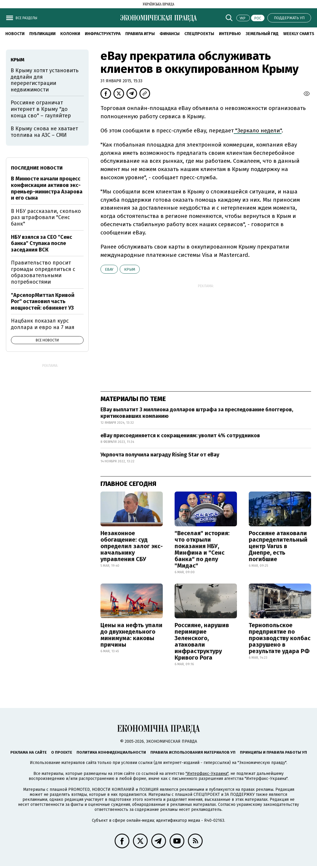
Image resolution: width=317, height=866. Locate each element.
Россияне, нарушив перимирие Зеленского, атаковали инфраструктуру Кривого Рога (202, 641)
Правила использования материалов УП (192, 752)
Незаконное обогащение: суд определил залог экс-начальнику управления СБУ (131, 546)
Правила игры (140, 33)
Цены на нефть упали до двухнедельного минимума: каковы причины (131, 635)
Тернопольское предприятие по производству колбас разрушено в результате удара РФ (280, 638)
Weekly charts (298, 33)
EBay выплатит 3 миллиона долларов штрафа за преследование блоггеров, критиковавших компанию (196, 412)
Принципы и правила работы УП (273, 752)
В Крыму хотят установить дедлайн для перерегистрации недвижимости (45, 80)
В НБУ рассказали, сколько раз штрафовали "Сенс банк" (46, 217)
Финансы (170, 33)
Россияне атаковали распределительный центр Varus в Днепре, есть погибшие (278, 546)
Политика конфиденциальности (111, 752)
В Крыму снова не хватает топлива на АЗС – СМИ (44, 131)
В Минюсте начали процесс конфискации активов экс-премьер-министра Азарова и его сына (46, 188)
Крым (129, 269)
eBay (109, 269)
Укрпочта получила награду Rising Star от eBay (159, 454)
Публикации (42, 33)
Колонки (70, 33)
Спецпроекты (199, 33)
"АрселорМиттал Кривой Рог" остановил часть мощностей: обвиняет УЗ (42, 301)
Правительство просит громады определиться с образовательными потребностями (43, 272)
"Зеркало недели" (258, 130)
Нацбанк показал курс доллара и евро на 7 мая (42, 324)
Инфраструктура (103, 33)
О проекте (61, 752)
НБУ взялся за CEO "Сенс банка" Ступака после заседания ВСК (41, 243)
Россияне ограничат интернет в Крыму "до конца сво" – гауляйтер (41, 109)
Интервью (230, 33)
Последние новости (37, 168)
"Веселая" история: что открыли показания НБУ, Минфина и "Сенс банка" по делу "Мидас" (202, 549)
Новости (15, 33)
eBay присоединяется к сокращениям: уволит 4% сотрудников (180, 435)
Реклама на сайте (28, 752)
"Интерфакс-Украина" (207, 773)
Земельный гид (262, 33)
